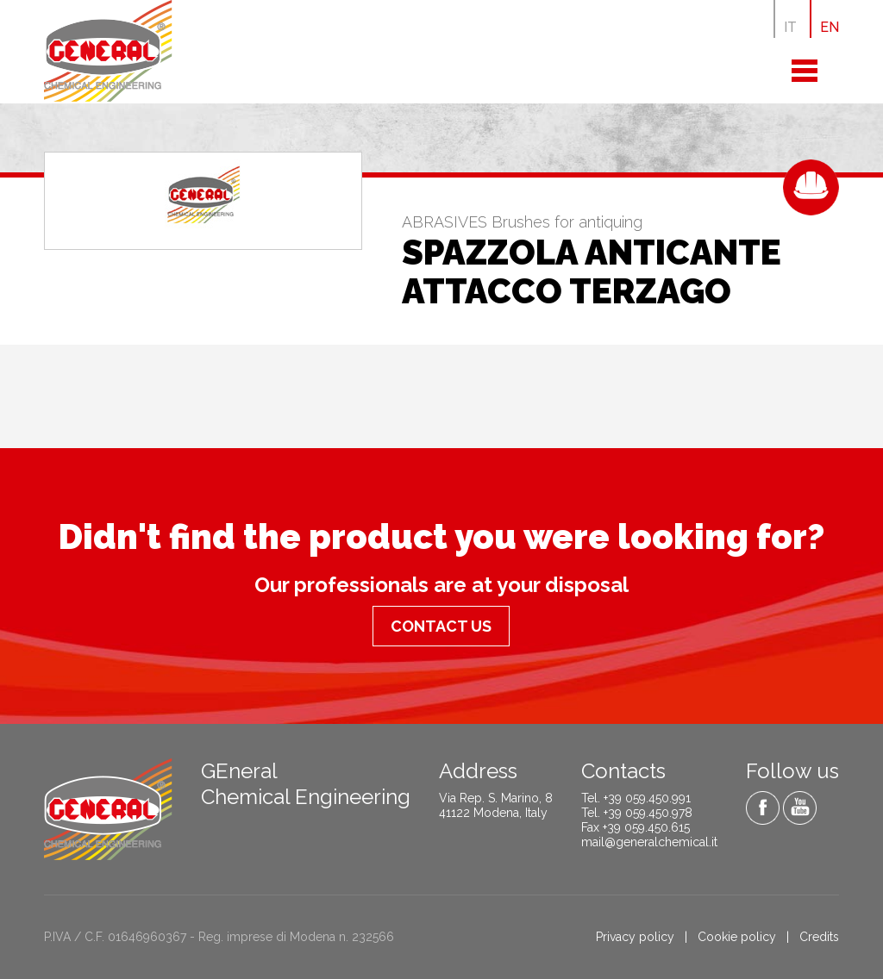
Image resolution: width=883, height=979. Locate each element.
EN (829, 27)
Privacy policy (635, 937)
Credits (819, 937)
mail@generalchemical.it (649, 842)
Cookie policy (737, 937)
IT (790, 27)
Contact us (441, 626)
